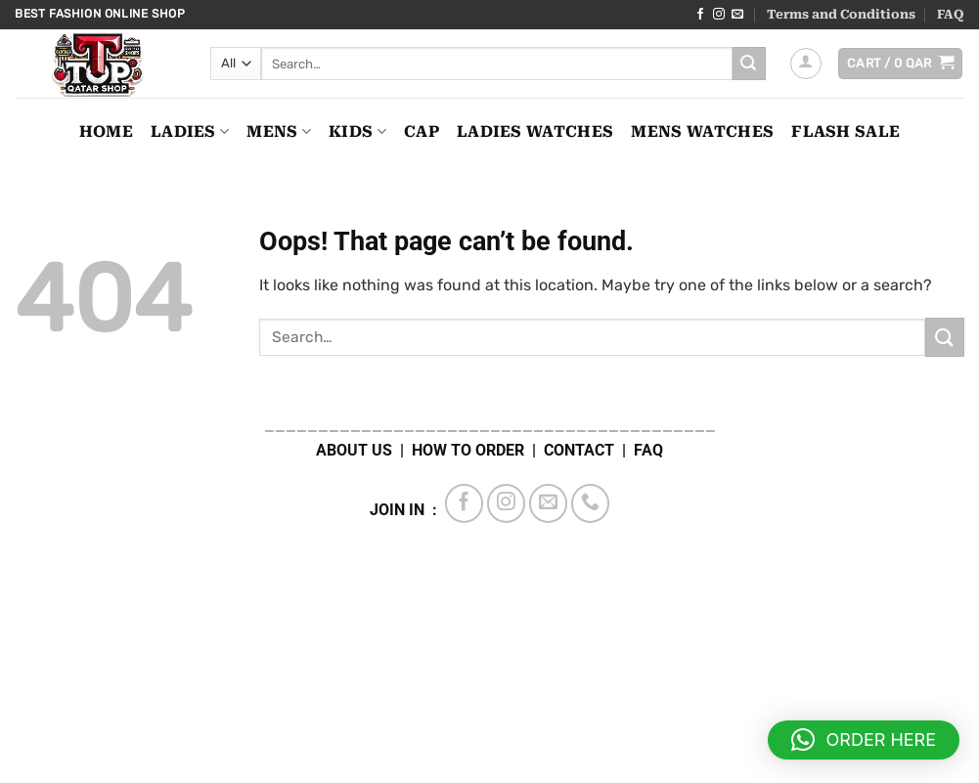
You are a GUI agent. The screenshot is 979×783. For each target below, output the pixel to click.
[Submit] (749, 63)
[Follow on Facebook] (700, 15)
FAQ (950, 14)
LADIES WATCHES (535, 131)
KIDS (357, 132)
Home (106, 131)
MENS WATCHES (702, 131)
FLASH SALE (845, 131)
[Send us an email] (737, 15)
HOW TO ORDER (468, 450)
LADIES (190, 132)
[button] (806, 63)
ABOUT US (354, 450)
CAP (421, 131)
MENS (278, 132)
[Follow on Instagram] (719, 15)
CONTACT (579, 450)
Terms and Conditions (841, 14)
